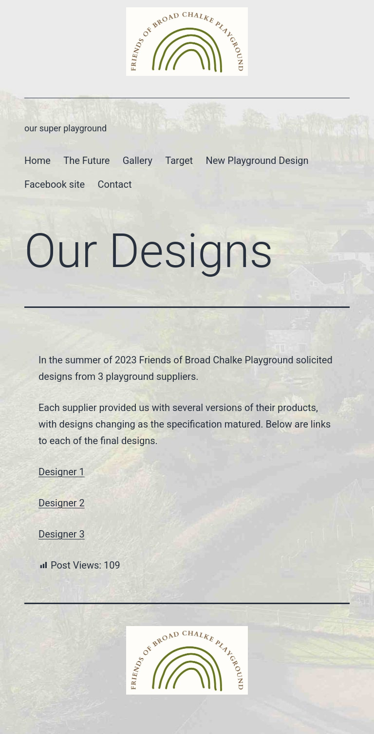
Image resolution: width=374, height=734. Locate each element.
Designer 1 (61, 472)
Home (37, 160)
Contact (115, 184)
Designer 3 (61, 534)
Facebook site (54, 184)
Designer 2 (61, 503)
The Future (86, 160)
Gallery (137, 160)
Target (179, 160)
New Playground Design (257, 160)
